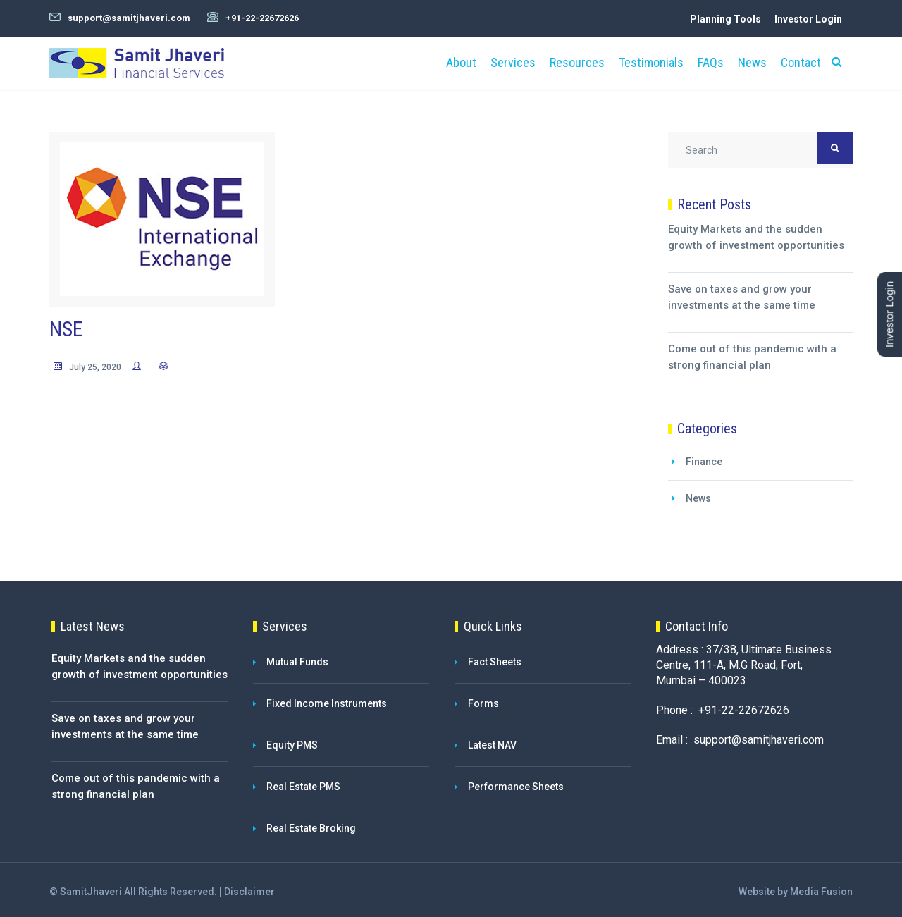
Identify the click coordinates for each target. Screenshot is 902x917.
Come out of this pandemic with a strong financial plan (752, 357)
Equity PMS (292, 745)
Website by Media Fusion (796, 891)
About (461, 62)
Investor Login (808, 19)
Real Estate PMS (303, 786)
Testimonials (651, 62)
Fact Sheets (494, 661)
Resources (577, 62)
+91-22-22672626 (262, 18)
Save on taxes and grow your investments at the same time (741, 297)
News (752, 62)
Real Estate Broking (311, 828)
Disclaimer (249, 891)
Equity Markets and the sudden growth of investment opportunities (756, 237)
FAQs (711, 62)
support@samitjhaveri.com (129, 18)
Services (513, 62)
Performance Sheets (516, 786)
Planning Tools (725, 19)
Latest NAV (492, 745)
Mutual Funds (297, 661)
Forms (483, 703)
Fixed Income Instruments (326, 703)
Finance (704, 461)
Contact (801, 62)
